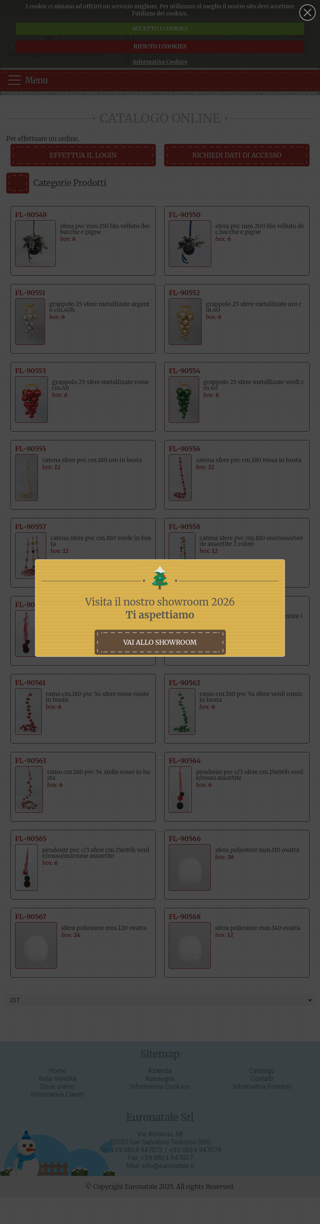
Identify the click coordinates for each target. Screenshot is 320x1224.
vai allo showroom (160, 642)
